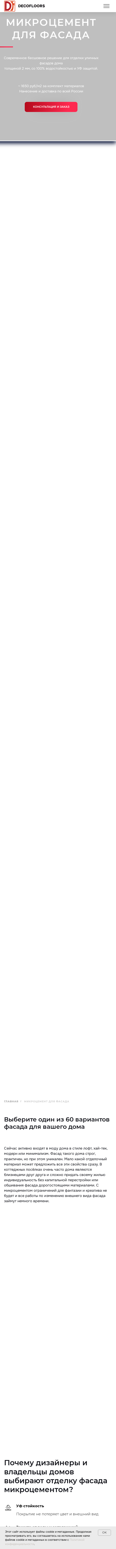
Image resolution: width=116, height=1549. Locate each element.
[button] (51, 107)
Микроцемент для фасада (46, 1101)
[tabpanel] (58, 1362)
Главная (11, 1101)
